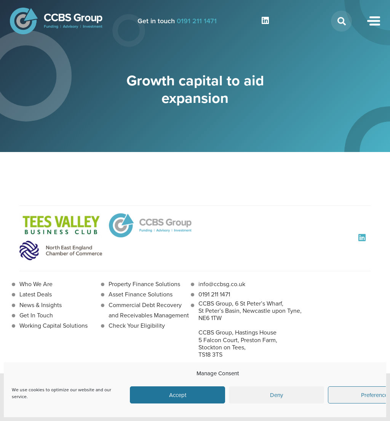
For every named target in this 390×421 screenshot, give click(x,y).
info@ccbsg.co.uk (221, 284)
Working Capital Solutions (53, 325)
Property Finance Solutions (144, 284)
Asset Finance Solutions (141, 294)
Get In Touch (36, 315)
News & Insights (40, 305)
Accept (177, 395)
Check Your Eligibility (137, 325)
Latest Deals (35, 294)
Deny (276, 395)
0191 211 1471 (197, 21)
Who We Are (36, 284)
